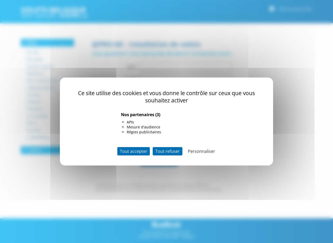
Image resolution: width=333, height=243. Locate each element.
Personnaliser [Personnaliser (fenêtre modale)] (201, 151)
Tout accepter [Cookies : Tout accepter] (133, 151)
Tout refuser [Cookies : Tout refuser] (167, 151)
